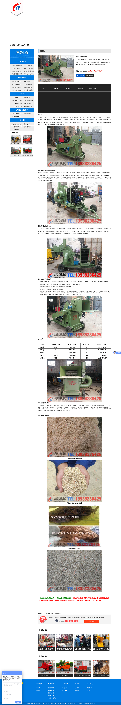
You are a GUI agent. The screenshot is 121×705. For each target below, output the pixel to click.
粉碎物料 (68, 88)
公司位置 (89, 690)
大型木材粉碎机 (28, 65)
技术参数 (56, 88)
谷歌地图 (108, 1)
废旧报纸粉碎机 (16, 113)
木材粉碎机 (22, 61)
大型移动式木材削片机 (17, 104)
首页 (18, 45)
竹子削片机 (27, 97)
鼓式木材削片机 (28, 106)
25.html (61, 613)
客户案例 (81, 7)
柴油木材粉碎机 (16, 71)
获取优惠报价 (80, 75)
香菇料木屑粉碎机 (17, 106)
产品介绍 (44, 88)
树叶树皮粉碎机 (16, 84)
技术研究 (38, 688)
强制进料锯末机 (16, 124)
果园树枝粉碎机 (28, 87)
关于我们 (56, 7)
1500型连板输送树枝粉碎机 (17, 90)
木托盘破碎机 (27, 113)
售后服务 (98, 7)
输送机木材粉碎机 (17, 65)
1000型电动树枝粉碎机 (29, 71)
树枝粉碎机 (22, 78)
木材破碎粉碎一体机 (17, 127)
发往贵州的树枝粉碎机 (46, 649)
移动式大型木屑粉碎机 (17, 101)
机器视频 (90, 7)
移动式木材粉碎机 (29, 74)
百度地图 (103, 1)
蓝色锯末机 (27, 124)
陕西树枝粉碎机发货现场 (64, 649)
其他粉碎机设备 (22, 110)
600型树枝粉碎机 (28, 90)
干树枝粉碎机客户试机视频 (83, 675)
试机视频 (64, 690)
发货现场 (64, 688)
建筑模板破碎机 (16, 116)
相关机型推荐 (92, 88)
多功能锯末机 (27, 127)
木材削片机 (22, 94)
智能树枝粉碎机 (16, 81)
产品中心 (65, 7)
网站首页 (48, 7)
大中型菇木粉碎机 (29, 100)
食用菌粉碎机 (27, 103)
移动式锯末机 (15, 129)
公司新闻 (73, 7)
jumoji (57, 613)
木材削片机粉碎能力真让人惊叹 (101, 675)
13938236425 (95, 70)
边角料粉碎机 (15, 68)
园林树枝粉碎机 (16, 87)
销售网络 (38, 690)
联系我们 (107, 7)
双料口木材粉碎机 (17, 74)
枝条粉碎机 (27, 81)
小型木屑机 (15, 97)
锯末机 (23, 45)
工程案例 (65, 684)
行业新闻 (77, 690)
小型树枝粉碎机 (28, 84)
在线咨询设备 (89, 75)
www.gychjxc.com (50, 613)
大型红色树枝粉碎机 (29, 69)
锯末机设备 (51, 695)
